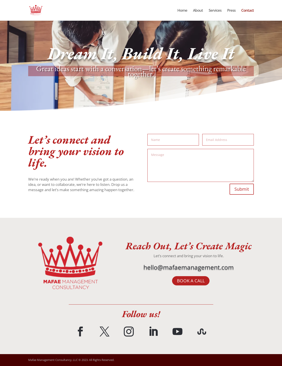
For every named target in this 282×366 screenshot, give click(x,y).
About (198, 11)
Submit (241, 189)
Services (215, 11)
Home (182, 11)
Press (231, 11)
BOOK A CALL (191, 281)
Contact (247, 11)
